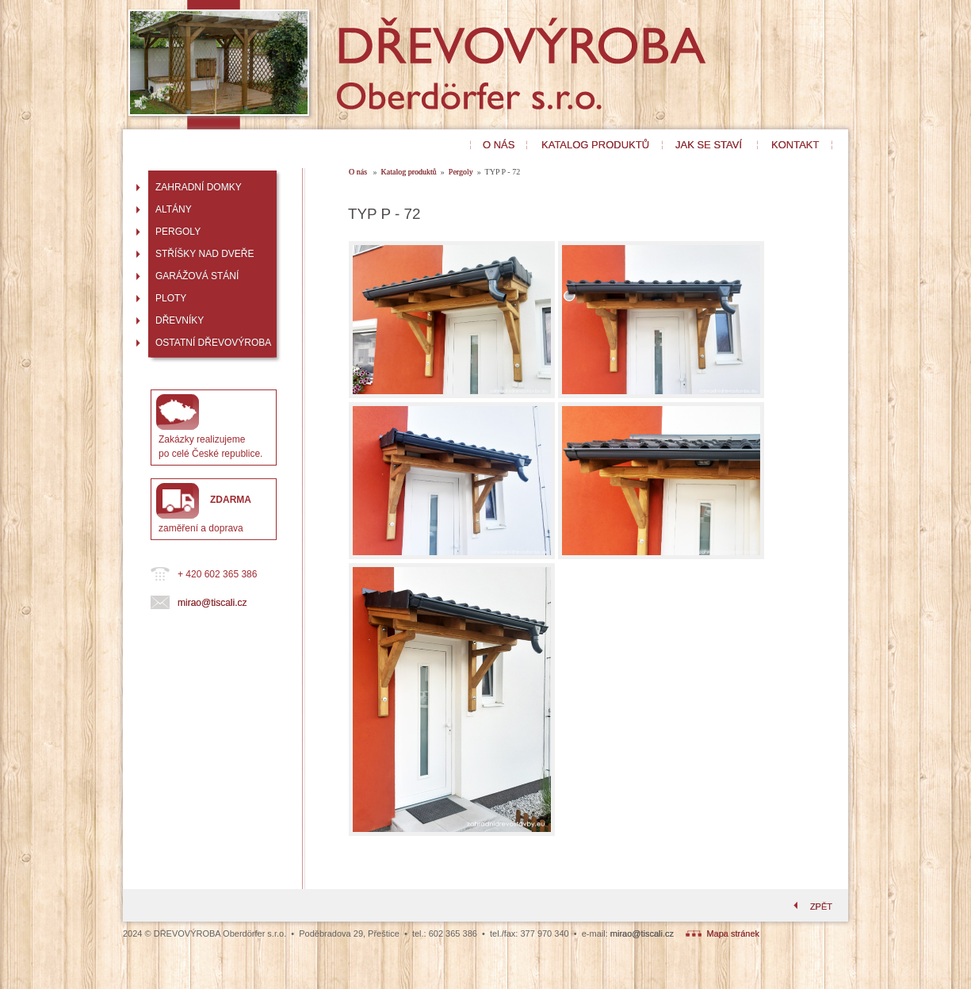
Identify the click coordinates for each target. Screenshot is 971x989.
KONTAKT (795, 145)
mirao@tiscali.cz (212, 602)
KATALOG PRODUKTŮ (595, 145)
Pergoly (461, 171)
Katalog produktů (409, 171)
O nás (359, 171)
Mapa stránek (722, 933)
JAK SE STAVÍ (708, 145)
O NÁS (498, 145)
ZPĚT (811, 906)
